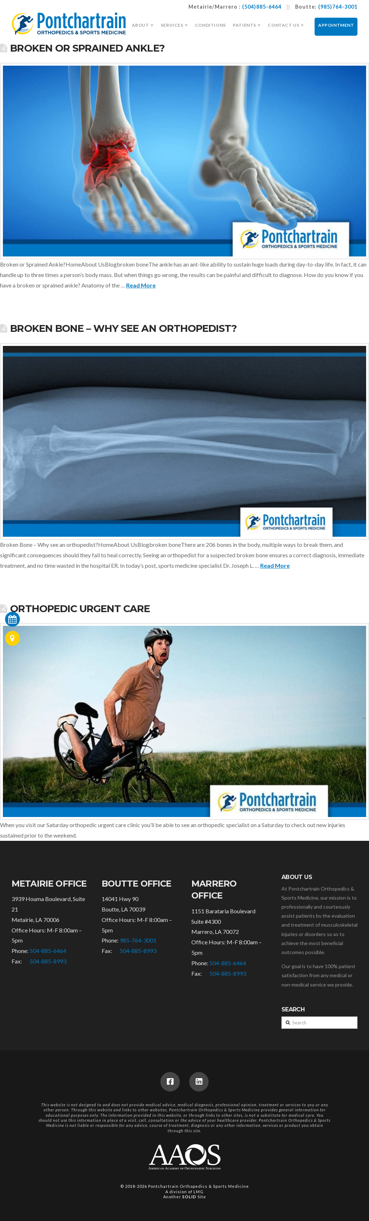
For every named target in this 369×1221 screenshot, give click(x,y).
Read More (141, 285)
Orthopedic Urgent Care (80, 609)
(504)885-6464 (261, 7)
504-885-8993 (48, 961)
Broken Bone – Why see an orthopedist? (123, 328)
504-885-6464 (48, 950)
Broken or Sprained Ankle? (87, 48)
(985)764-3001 (337, 7)
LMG (199, 1191)
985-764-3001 (138, 940)
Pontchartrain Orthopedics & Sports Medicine (198, 1186)
